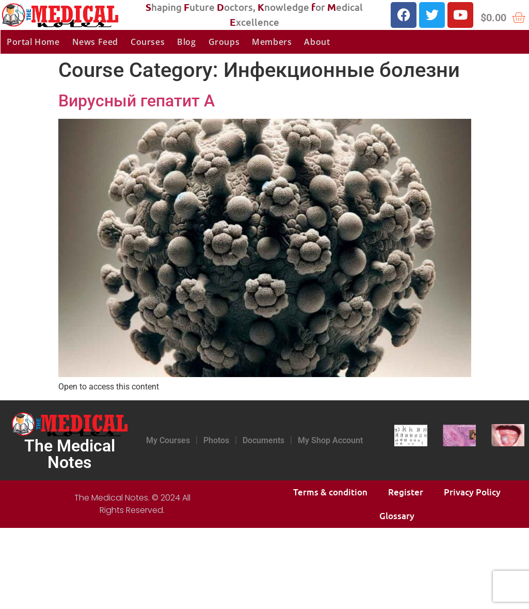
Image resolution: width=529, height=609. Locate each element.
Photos (216, 440)
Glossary (396, 516)
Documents (263, 440)
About (317, 42)
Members (272, 42)
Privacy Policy (472, 492)
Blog (186, 42)
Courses (148, 42)
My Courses (168, 440)
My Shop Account (330, 440)
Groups (224, 42)
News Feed (95, 42)
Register (405, 492)
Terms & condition (330, 492)
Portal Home (33, 42)
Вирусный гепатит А (136, 101)
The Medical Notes (69, 454)
